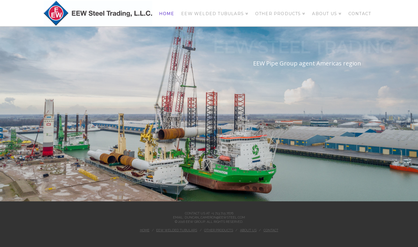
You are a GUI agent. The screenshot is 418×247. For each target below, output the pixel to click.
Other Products (218, 230)
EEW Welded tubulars (176, 230)
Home (144, 230)
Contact (271, 230)
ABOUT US (248, 230)
